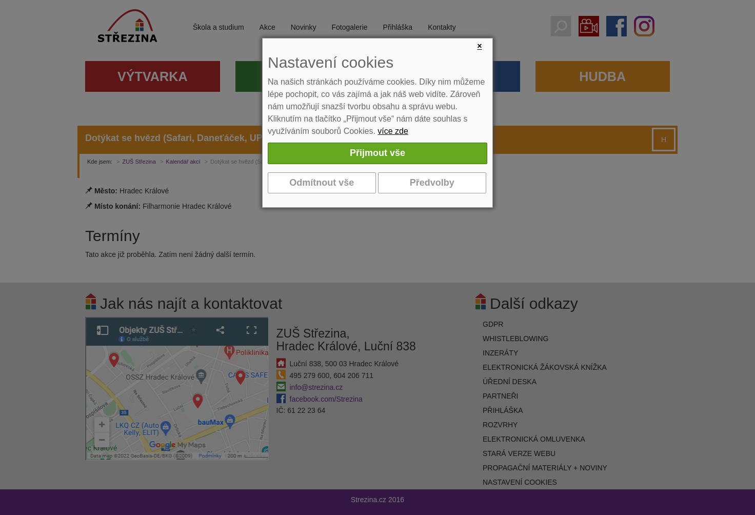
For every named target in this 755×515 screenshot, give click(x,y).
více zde (393, 131)
